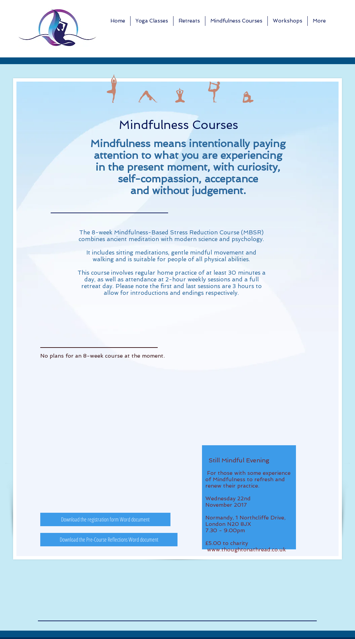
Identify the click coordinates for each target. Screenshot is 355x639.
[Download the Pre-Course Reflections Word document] (109, 539)
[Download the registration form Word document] (105, 519)
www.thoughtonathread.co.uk (246, 549)
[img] (114, 88)
